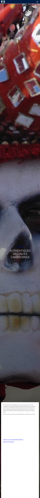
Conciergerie (20, 246)
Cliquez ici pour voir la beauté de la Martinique (13, 439)
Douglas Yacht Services (3, 2)
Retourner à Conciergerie (8, 441)
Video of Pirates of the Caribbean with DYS (20, 426)
